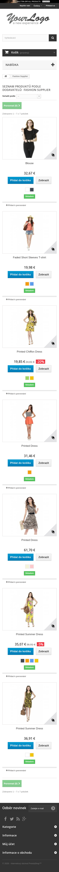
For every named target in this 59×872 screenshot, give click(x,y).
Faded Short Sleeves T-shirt (29, 257)
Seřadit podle (8, 96)
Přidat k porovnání (17, 205)
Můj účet (8, 844)
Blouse (29, 163)
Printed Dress (29, 445)
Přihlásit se (50, 6)
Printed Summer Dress (29, 634)
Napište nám (25, 6)
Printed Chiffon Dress (29, 351)
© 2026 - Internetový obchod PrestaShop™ (22, 863)
